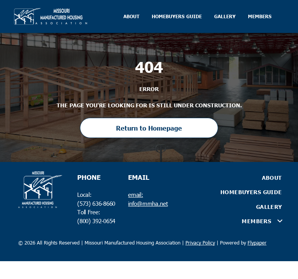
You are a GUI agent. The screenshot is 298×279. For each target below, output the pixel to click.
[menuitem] (234, 177)
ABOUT (131, 16)
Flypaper (257, 242)
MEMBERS (260, 16)
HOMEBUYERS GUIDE (177, 16)
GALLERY (225, 16)
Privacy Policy (200, 242)
